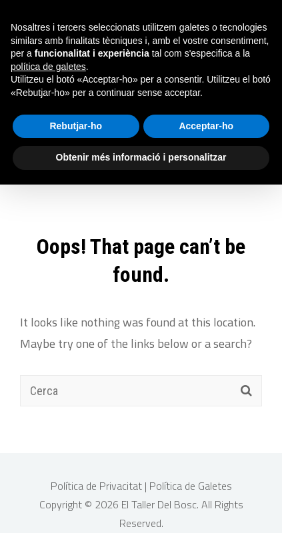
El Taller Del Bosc (159, 498)
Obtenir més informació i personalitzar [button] (141, 157)
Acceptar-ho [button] (206, 126)
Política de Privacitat (98, 480)
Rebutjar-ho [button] (75, 126)
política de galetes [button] (48, 66)
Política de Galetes (190, 480)
